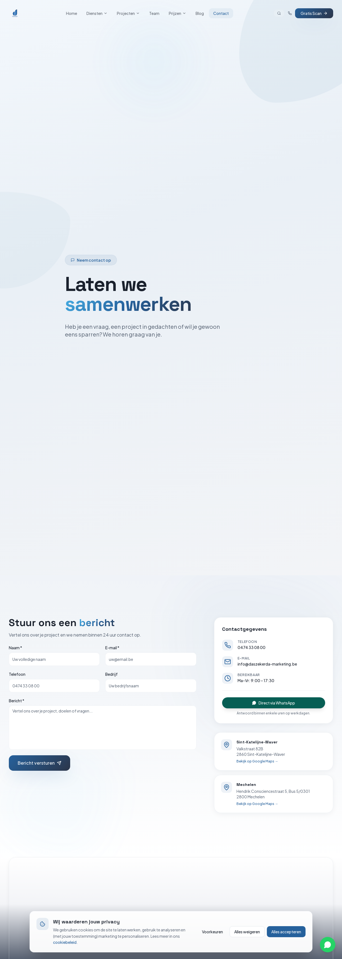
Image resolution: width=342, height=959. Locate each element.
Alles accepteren (286, 931)
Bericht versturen (39, 763)
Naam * (15, 647)
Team (154, 13)
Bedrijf (111, 674)
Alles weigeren (247, 931)
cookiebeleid (65, 942)
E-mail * (112, 647)
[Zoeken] (279, 13)
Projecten (128, 13)
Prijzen (177, 13)
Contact (221, 13)
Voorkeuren (212, 931)
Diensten (96, 13)
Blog (200, 13)
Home (71, 13)
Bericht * (16, 700)
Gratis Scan (314, 13)
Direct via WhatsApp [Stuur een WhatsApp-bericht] (273, 702)
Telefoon (17, 674)
